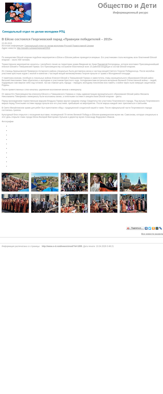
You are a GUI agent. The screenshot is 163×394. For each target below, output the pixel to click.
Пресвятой (102, 64)
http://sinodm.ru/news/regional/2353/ (33, 48)
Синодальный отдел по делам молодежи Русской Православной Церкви (59, 46)
